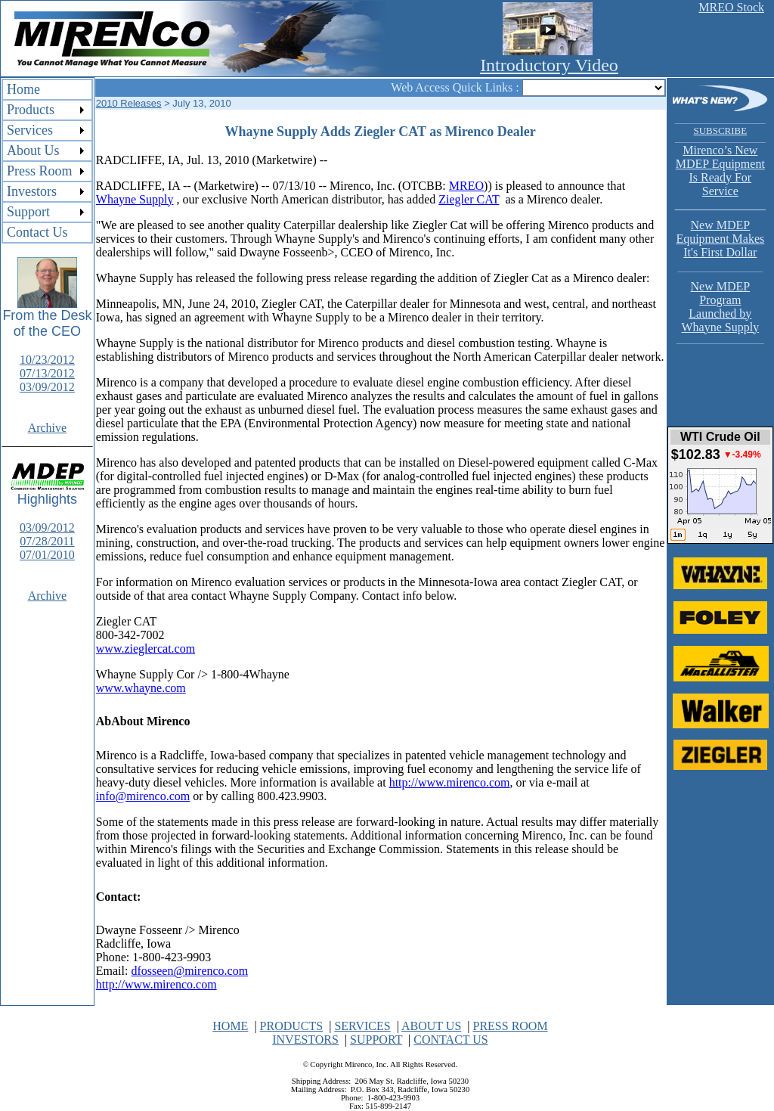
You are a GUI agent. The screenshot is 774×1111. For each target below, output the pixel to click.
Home (23, 89)
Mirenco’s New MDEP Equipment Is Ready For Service (720, 170)
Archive (47, 427)
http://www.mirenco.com (449, 782)
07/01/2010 (47, 554)
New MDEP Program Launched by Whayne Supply (721, 302)
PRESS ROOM (509, 1025)
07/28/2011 (47, 541)
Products (30, 109)
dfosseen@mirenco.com (189, 970)
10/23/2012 (47, 359)
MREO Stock (731, 7)
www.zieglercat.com (145, 648)
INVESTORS (305, 1039)
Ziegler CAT (468, 199)
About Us (33, 150)
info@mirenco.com (143, 796)
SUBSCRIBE (720, 130)
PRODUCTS (292, 1025)
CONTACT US (450, 1039)
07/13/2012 (47, 373)
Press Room (40, 170)
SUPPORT (376, 1039)
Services (30, 130)
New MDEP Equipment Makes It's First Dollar (720, 239)
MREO (466, 185)
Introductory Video (549, 65)
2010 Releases (129, 103)
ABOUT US (431, 1025)
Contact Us (37, 232)
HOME (230, 1025)
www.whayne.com (141, 687)
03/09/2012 (47, 386)
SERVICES (362, 1025)
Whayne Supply (135, 199)
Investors (32, 191)
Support (28, 211)
